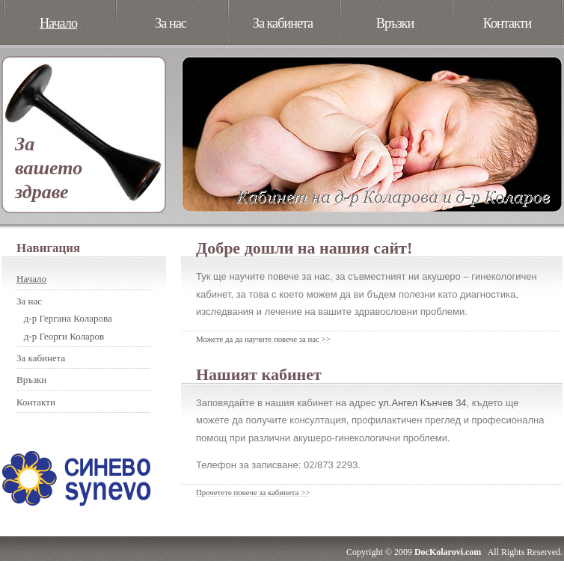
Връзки (395, 23)
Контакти (507, 23)
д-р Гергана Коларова (68, 318)
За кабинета (283, 23)
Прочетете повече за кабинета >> (253, 492)
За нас (170, 23)
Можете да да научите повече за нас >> (263, 338)
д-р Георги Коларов (64, 336)
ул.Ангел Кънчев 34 (422, 402)
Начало (58, 23)
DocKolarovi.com (447, 552)
